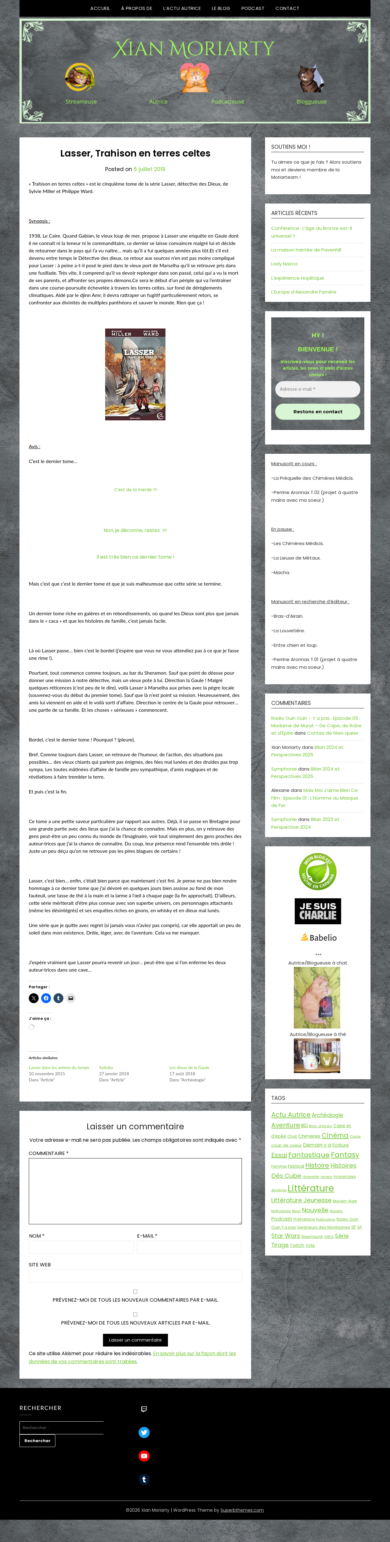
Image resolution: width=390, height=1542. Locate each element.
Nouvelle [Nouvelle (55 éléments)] (315, 1210)
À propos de (136, 8)
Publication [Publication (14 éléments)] (325, 1219)
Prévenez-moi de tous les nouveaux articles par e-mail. (135, 1322)
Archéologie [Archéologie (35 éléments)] (327, 1115)
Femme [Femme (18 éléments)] (279, 1166)
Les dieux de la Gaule (189, 1067)
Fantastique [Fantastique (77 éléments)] (309, 1155)
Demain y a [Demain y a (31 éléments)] (317, 1145)
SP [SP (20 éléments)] (359, 1227)
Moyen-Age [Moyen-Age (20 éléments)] (345, 1201)
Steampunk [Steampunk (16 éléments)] (312, 1236)
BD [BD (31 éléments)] (304, 1125)
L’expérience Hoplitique (297, 278)
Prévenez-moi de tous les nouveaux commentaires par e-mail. (135, 1300)
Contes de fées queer (332, 733)
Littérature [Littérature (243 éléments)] (311, 1188)
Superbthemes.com (242, 1510)
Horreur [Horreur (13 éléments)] (326, 1177)
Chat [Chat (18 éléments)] (292, 1136)
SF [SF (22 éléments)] (353, 1227)
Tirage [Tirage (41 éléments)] (280, 1245)
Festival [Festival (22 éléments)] (296, 1166)
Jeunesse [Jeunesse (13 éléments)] (278, 1190)
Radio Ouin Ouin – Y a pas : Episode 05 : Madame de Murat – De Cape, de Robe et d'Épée (316, 726)
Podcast (253, 8)
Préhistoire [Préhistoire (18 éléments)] (304, 1219)
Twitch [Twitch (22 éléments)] (297, 1245)
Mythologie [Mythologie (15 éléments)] (281, 1211)
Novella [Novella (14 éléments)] (336, 1211)
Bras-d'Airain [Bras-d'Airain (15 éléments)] (320, 1125)
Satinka (106, 1067)
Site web (40, 1264)
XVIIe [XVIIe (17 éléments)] (310, 1245)
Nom (37, 1235)
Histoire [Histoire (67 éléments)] (317, 1165)
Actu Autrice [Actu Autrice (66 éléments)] (291, 1114)
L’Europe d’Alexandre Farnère (303, 292)
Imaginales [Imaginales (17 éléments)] (345, 1176)
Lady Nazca (284, 263)
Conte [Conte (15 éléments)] (355, 1136)
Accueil (100, 8)
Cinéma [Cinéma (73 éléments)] (335, 1135)
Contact (288, 8)
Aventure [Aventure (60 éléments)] (285, 1125)
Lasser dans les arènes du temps (59, 1067)
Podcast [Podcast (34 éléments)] (281, 1218)
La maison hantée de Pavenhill (306, 250)
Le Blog (221, 8)
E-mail (147, 1235)
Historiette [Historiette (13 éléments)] (310, 1177)
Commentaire (49, 1153)
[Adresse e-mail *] (317, 389)
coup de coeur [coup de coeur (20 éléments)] (286, 1145)
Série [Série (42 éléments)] (342, 1236)
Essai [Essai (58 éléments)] (279, 1155)
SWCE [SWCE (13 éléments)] (329, 1237)
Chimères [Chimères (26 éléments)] (309, 1136)
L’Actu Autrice (182, 8)
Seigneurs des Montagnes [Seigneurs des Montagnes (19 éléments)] (323, 1227)
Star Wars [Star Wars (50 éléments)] (285, 1236)
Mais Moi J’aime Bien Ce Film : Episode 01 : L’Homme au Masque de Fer (314, 798)
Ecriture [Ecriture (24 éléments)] (340, 1145)
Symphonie (284, 769)
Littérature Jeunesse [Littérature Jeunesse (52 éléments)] (301, 1200)
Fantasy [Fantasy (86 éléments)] (345, 1155)
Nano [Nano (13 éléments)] (296, 1211)
